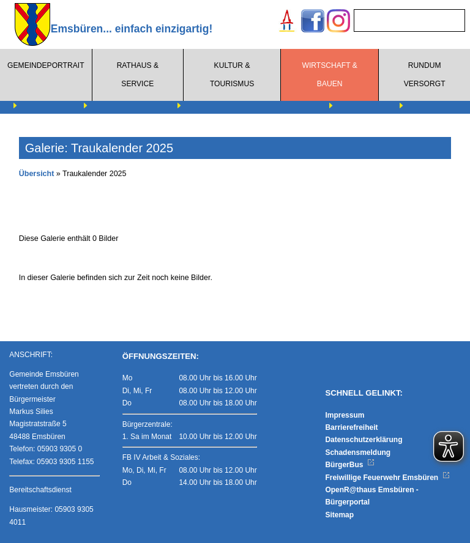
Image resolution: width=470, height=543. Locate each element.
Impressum (344, 415)
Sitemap (339, 515)
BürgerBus (350, 464)
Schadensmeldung (357, 452)
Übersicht (36, 173)
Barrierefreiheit (351, 427)
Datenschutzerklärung (363, 439)
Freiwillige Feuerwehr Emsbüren (387, 477)
